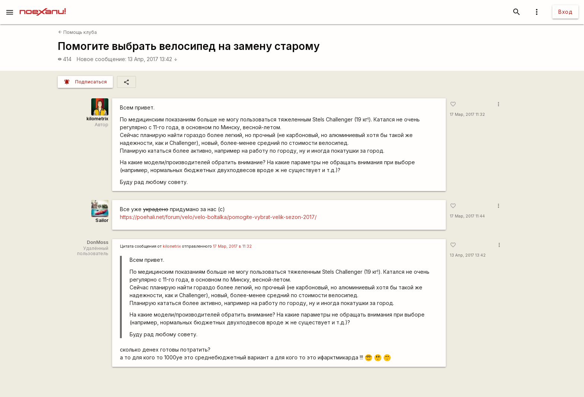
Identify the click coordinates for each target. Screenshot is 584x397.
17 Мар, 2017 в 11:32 (232, 246)
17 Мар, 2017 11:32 (467, 114)
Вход (565, 12)
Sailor (101, 220)
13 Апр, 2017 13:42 (153, 59)
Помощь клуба (77, 32)
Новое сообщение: (101, 59)
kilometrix (97, 118)
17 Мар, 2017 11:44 (467, 216)
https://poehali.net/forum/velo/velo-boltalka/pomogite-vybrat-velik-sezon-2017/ (218, 217)
